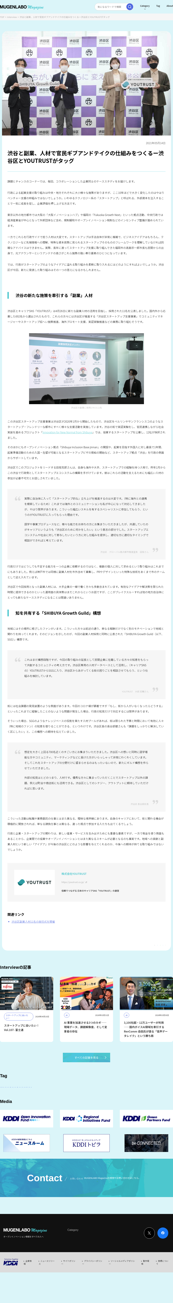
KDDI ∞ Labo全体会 (57, 1096)
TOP (2, 17)
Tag (150, 5)
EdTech (6, 1115)
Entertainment (129, 1096)
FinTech (148, 1096)
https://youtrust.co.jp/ (72, 882)
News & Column (87, 1267)
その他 (89, 1096)
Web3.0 (74, 1105)
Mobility (21, 1115)
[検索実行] (121, 6)
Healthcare (25, 1105)
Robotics (58, 1105)
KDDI (76, 1096)
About (161, 5)
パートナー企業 (107, 1096)
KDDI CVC (156, 1105)
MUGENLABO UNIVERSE (96, 1105)
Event (102, 1267)
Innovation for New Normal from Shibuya (67, 432)
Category (136, 5)
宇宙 (118, 1105)
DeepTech (8, 1105)
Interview (12, 17)
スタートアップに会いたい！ (17, 1096)
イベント (42, 1105)
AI (39, 1096)
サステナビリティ (136, 1105)
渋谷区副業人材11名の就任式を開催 (33, 921)
